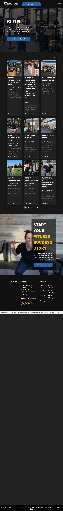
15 (37, 207)
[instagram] (25, 303)
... (34, 207)
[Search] (31, 58)
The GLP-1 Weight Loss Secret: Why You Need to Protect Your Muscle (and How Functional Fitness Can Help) (30, 88)
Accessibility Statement (35, 312)
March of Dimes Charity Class (48, 79)
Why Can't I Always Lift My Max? (14, 138)
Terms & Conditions (45, 312)
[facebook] (22, 303)
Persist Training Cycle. (31, 179)
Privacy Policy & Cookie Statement (21, 312)
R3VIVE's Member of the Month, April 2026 (14, 81)
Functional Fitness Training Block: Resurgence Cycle (48, 182)
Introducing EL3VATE (30, 137)
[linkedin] (31, 303)
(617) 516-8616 (26, 295)
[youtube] (28, 303)
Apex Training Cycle (48, 137)
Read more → (12, 114)
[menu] (59, 3)
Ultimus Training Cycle (14, 179)
